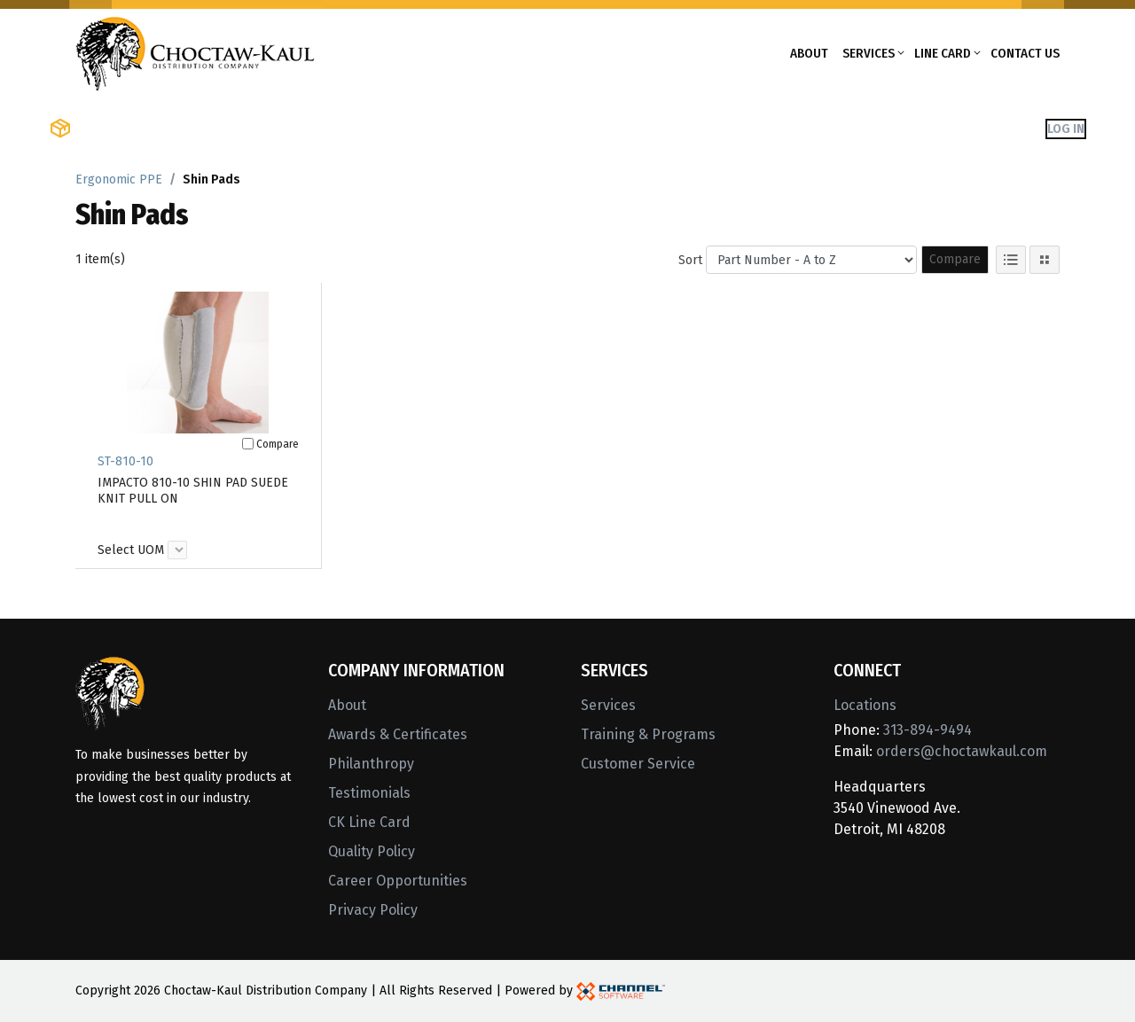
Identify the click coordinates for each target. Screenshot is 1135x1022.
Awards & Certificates (397, 734)
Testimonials (369, 792)
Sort (690, 260)
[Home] (195, 51)
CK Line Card (369, 822)
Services (868, 53)
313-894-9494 (927, 730)
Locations (865, 705)
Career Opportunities (397, 880)
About (809, 53)
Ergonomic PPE (118, 179)
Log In (1065, 129)
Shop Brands (253, 128)
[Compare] (248, 443)
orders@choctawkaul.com (961, 751)
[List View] (1011, 260)
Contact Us (1025, 53)
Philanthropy (371, 763)
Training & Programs (648, 734)
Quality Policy (371, 851)
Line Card (942, 53)
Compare (955, 259)
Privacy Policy (373, 909)
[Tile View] (1044, 260)
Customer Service (638, 763)
